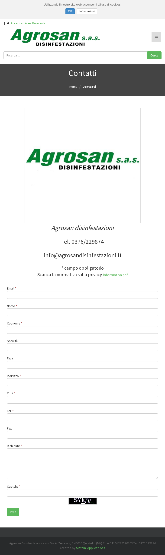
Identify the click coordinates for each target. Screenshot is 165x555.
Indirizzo (13, 376)
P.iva (10, 358)
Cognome (13, 323)
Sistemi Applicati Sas (90, 548)
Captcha (12, 486)
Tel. (9, 411)
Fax (9, 428)
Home (73, 86)
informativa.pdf (115, 274)
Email (10, 288)
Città (10, 393)
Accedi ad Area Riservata (26, 23)
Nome (11, 306)
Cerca (154, 55)
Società (12, 341)
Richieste (13, 446)
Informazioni (86, 11)
